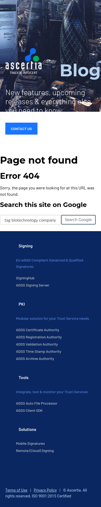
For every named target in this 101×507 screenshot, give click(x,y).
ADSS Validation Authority (37, 344)
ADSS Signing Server (32, 285)
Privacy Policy (45, 490)
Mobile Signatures (30, 443)
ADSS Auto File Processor (36, 403)
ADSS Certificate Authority (37, 329)
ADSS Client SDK (29, 410)
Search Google (78, 219)
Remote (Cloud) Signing (35, 450)
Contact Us (21, 128)
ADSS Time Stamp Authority (38, 351)
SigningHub (25, 278)
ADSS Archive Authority (35, 358)
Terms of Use (16, 490)
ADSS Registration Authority (39, 337)
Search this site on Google (43, 205)
